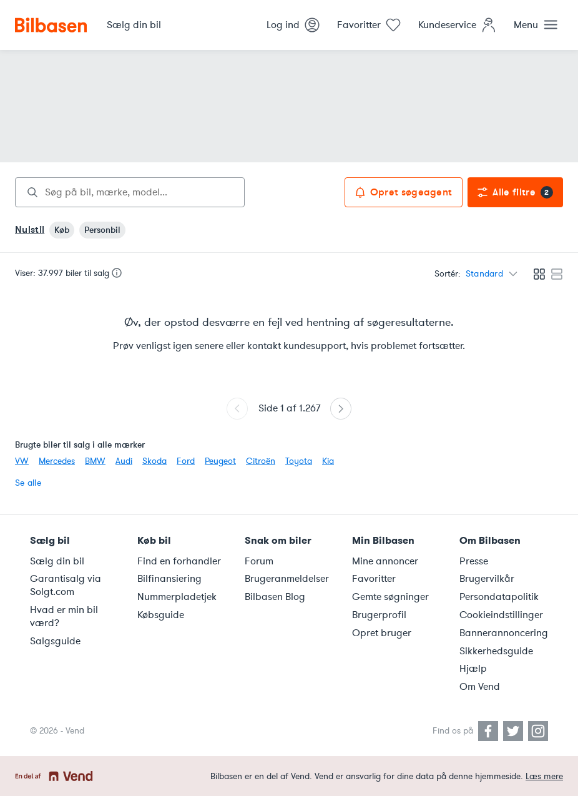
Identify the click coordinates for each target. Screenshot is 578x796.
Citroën (260, 461)
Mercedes (57, 461)
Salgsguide (55, 641)
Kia (328, 461)
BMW (95, 461)
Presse (473, 561)
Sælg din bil (57, 561)
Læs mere (544, 776)
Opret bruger (381, 633)
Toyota (298, 461)
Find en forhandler (179, 561)
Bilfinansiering (169, 579)
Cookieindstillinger (501, 615)
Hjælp (473, 669)
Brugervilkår (486, 579)
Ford (186, 461)
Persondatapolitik (499, 597)
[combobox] (130, 192)
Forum (259, 561)
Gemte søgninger (390, 597)
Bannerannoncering (503, 633)
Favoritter (374, 579)
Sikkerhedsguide (496, 651)
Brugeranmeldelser (287, 579)
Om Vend (479, 687)
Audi (123, 461)
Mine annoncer (385, 561)
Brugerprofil (379, 615)
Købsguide (160, 615)
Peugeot (220, 461)
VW (22, 461)
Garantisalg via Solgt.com (65, 585)
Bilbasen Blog (275, 597)
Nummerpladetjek (177, 597)
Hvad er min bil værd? (64, 616)
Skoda (154, 461)
